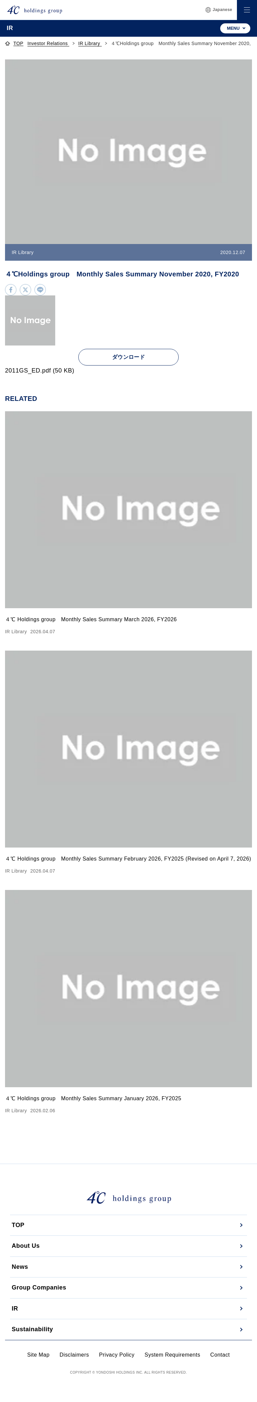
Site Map (38, 1355)
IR (15, 1308)
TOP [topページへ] (18, 43)
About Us (26, 1245)
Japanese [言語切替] (218, 9)
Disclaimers (74, 1355)
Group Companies (39, 1287)
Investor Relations (48, 43)
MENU (233, 28)
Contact (220, 1355)
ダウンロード (128, 357)
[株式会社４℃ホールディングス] (34, 9)
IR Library (90, 43)
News (20, 1266)
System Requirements (172, 1355)
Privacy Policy (117, 1355)
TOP (18, 1225)
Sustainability (32, 1329)
